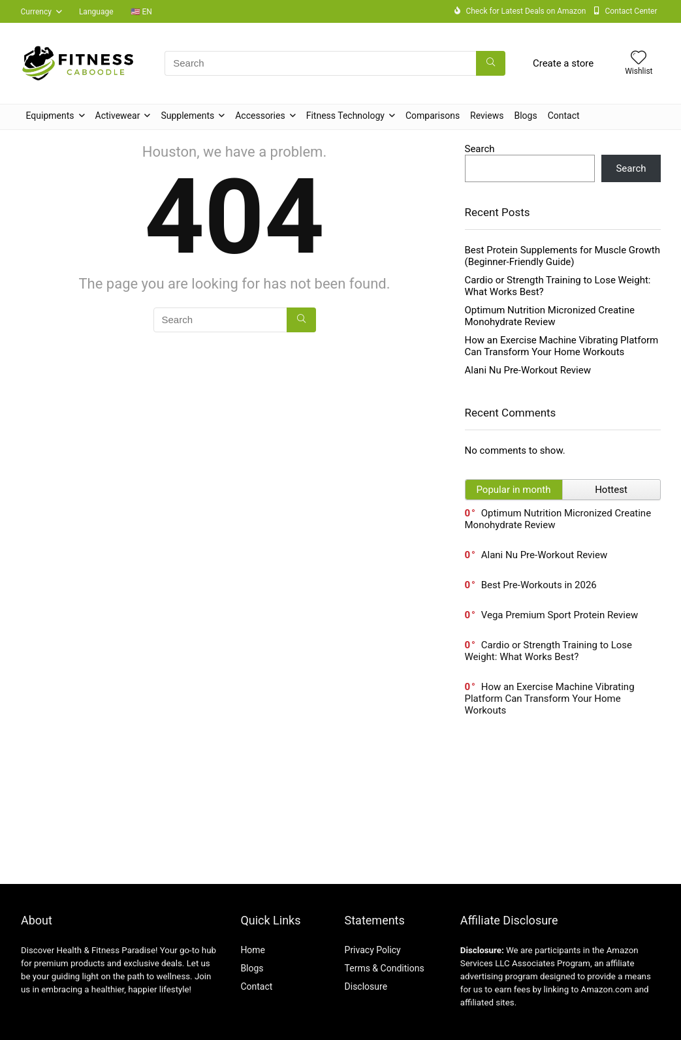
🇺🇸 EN (141, 11)
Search (480, 149)
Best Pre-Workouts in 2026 (539, 585)
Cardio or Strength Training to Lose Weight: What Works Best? (549, 651)
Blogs (525, 115)
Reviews (486, 115)
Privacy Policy (373, 950)
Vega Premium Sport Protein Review (559, 615)
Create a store (563, 63)
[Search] (490, 63)
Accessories (260, 115)
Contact (564, 115)
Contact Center (631, 11)
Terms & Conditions (384, 968)
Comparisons (432, 115)
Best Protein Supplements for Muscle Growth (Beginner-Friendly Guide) (563, 256)
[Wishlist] (638, 59)
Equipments (50, 115)
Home (252, 950)
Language (96, 11)
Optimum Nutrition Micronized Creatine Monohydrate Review (550, 316)
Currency (36, 11)
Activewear (117, 115)
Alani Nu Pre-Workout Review (528, 370)
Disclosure (366, 986)
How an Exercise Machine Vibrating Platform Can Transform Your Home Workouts (562, 346)
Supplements (187, 115)
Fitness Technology (345, 115)
